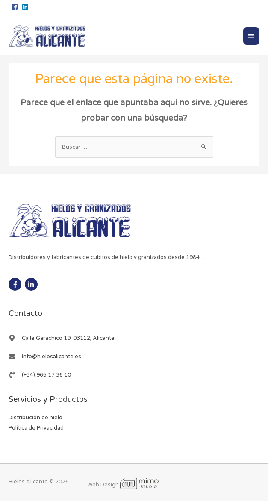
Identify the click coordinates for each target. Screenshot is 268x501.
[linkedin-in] (32, 284)
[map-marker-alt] (62, 338)
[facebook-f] (16, 284)
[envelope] (45, 356)
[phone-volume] (40, 374)
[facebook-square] (16, 6)
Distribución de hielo (35, 417)
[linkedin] (26, 6)
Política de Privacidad (36, 427)
